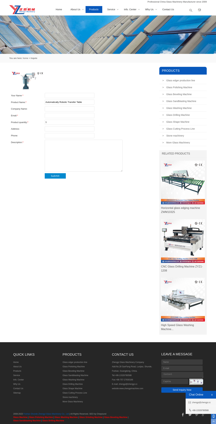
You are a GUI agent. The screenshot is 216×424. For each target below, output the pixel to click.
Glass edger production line (178, 80)
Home (59, 9)
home (25, 58)
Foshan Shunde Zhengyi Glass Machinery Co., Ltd (46, 414)
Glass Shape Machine (175, 122)
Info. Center (130, 9)
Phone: (14, 135)
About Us (75, 9)
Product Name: (18, 102)
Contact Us (168, 9)
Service (111, 9)
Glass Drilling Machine (176, 115)
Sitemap (17, 393)
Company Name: (19, 109)
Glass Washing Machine (177, 108)
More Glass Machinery (176, 142)
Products (94, 9)
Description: (17, 142)
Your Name (17, 95)
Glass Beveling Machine (177, 94)
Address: (15, 129)
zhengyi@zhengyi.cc (128, 384)
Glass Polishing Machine (177, 87)
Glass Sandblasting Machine (179, 101)
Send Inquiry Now (182, 389)
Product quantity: (19, 122)
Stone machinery (173, 135)
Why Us (149, 9)
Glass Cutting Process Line (178, 128)
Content (182, 375)
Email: (14, 115)
